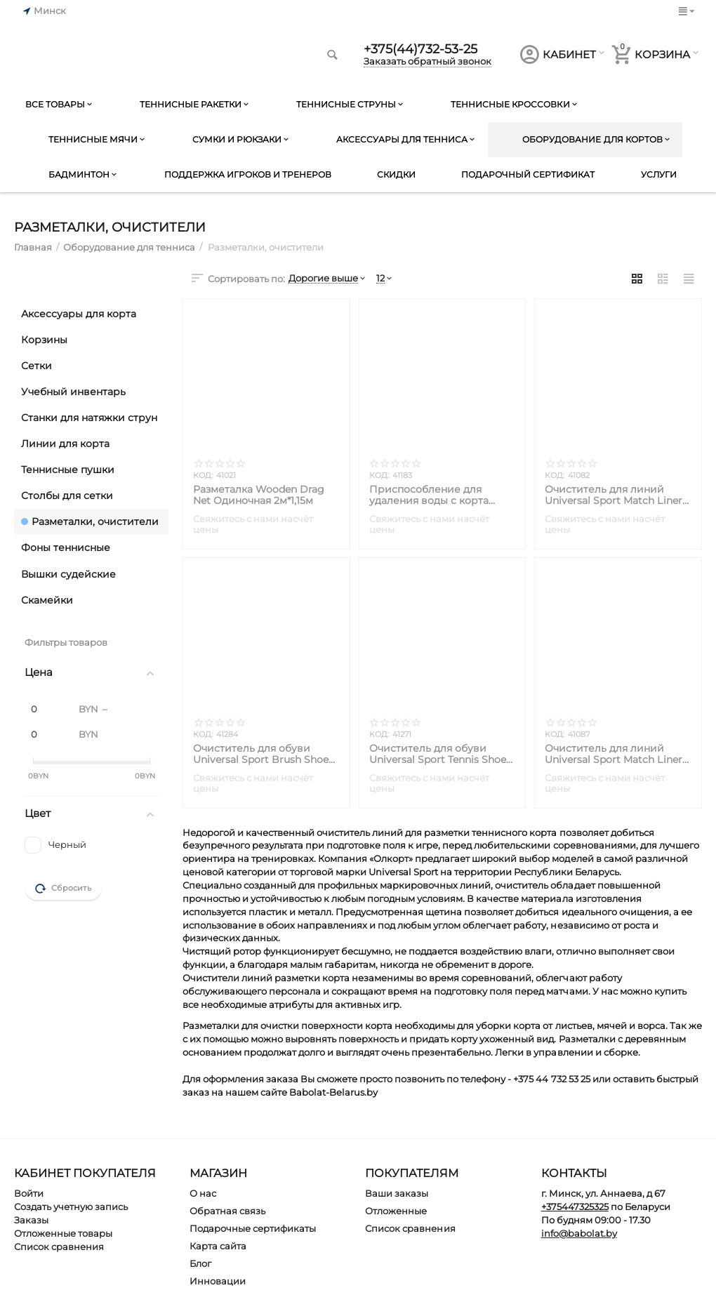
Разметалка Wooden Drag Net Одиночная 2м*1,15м (258, 495)
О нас (203, 1193)
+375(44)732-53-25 (420, 49)
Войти (29, 1193)
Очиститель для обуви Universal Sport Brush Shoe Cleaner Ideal (261, 754)
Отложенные (396, 1210)
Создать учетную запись (71, 1206)
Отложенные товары (63, 1233)
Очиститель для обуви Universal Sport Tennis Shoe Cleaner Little (437, 754)
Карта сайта (218, 1245)
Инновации (218, 1281)
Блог (200, 1263)
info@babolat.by (579, 1233)
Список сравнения (59, 1246)
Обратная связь (227, 1210)
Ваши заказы (396, 1193)
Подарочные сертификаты (253, 1228)
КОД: (203, 475)
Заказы (31, 1219)
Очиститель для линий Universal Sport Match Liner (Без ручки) (613, 495)
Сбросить (63, 888)
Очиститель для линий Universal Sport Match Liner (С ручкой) (613, 754)
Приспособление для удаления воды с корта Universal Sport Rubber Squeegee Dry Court (429, 495)
